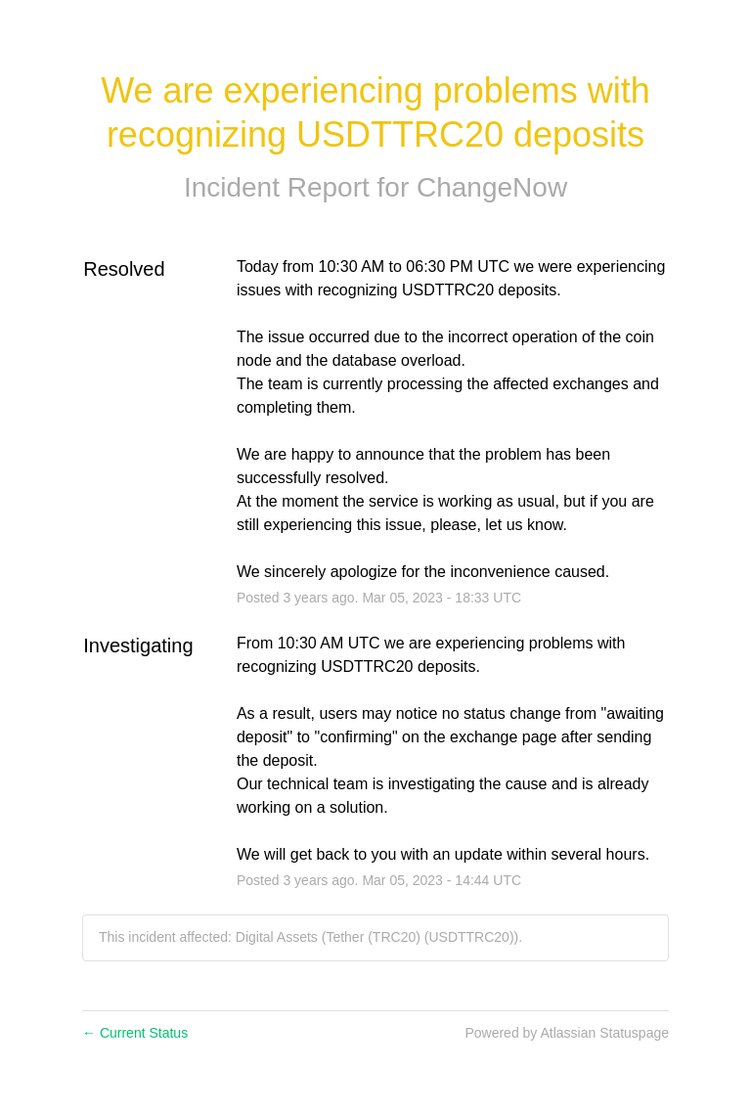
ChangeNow (492, 187)
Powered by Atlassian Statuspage (566, 1033)
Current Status (135, 1033)
